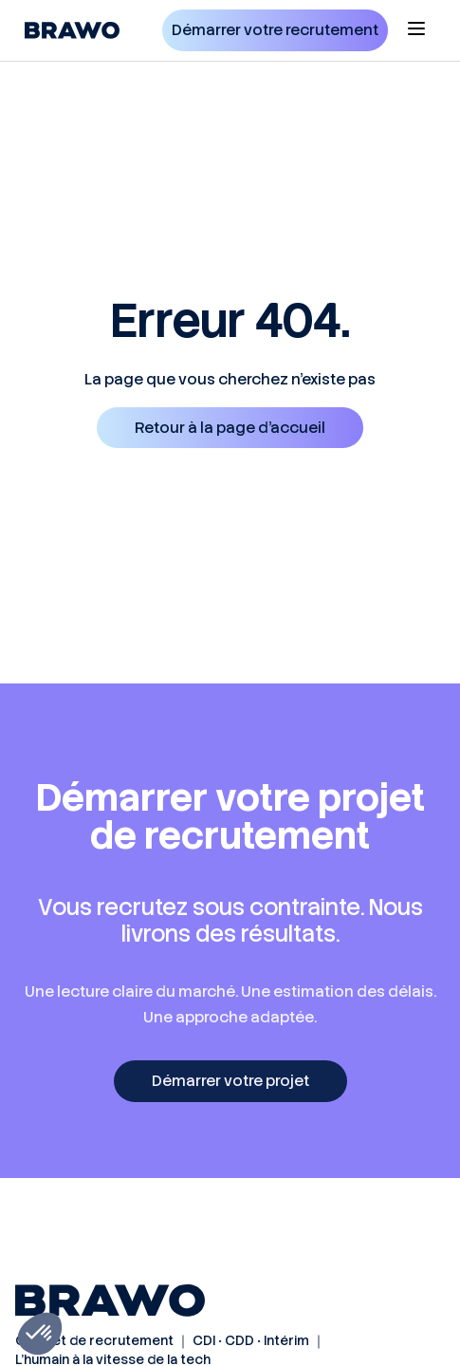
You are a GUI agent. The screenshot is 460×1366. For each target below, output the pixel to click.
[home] (67, 30)
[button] (416, 30)
